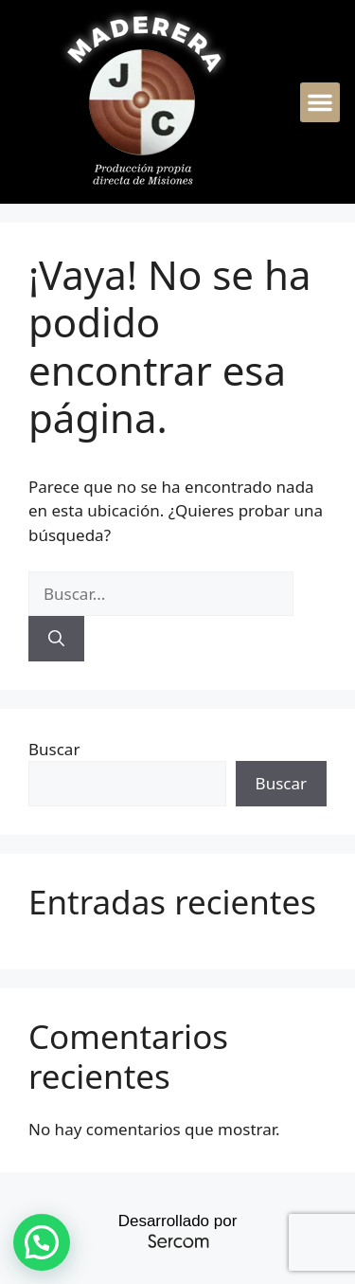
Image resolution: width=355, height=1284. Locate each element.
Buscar (54, 749)
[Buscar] (56, 638)
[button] (320, 102)
